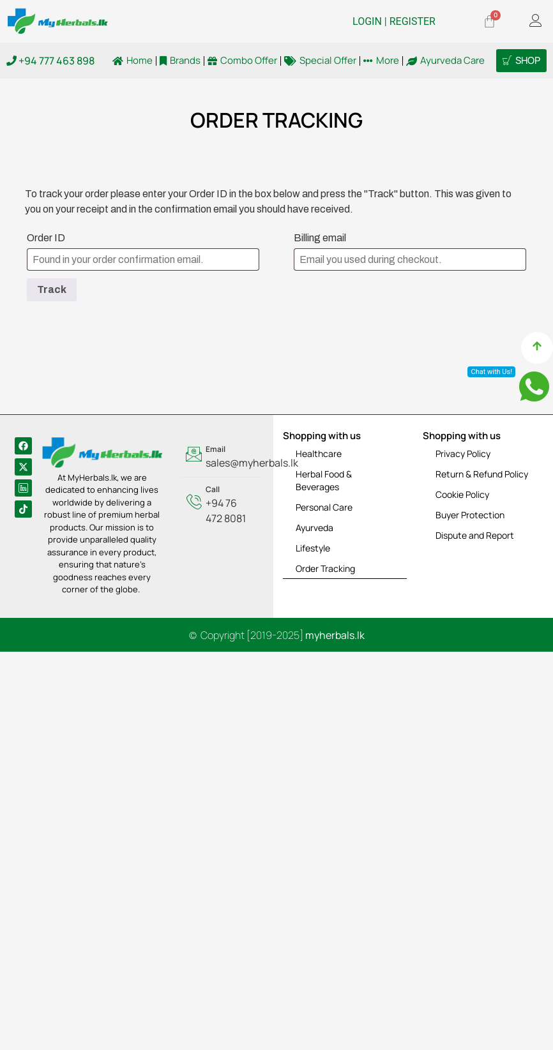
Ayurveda (314, 527)
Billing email (320, 237)
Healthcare (319, 453)
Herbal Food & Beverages (324, 480)
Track (51, 289)
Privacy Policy (463, 453)
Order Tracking (325, 568)
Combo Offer (242, 60)
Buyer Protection (470, 515)
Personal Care (324, 507)
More (381, 60)
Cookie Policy (462, 494)
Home (132, 60)
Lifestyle (313, 548)
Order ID (46, 237)
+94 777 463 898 (50, 61)
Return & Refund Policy (482, 474)
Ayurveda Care (445, 60)
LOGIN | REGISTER (394, 21)
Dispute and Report (475, 535)
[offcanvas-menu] (536, 21)
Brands (180, 60)
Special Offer (320, 60)
